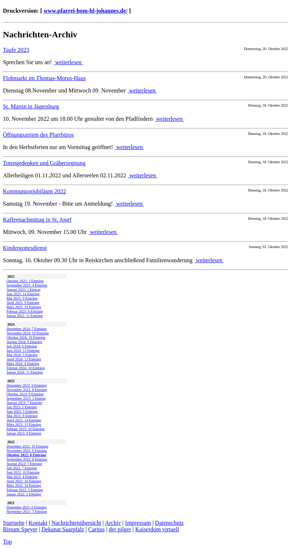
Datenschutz (169, 523)
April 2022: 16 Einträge (24, 481)
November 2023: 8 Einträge (27, 390)
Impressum (138, 523)
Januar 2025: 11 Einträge (25, 316)
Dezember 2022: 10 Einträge (27, 446)
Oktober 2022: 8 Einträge (26, 455)
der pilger (120, 529)
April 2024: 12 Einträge (24, 359)
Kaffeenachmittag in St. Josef (37, 220)
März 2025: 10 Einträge (24, 307)
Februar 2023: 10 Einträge (26, 429)
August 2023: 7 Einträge (24, 403)
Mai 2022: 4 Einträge (22, 477)
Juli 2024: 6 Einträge (22, 346)
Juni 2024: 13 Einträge (23, 351)
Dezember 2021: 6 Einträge (27, 507)
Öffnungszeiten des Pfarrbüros (38, 135)
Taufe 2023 (16, 50)
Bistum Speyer (20, 529)
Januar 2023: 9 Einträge (24, 433)
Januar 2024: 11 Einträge (25, 372)
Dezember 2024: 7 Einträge (27, 329)
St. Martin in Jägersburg (31, 106)
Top (7, 542)
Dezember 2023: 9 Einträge (27, 385)
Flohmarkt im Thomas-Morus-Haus (44, 78)
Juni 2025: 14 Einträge (23, 294)
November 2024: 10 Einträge (28, 333)
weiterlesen (68, 62)
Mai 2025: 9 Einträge (22, 298)
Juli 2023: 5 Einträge (22, 407)
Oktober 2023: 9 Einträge (25, 394)
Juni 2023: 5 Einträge (22, 411)
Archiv (113, 523)
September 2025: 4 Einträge (27, 285)
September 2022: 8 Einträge (27, 459)
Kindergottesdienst (25, 248)
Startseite (14, 523)
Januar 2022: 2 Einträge (24, 494)
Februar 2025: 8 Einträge (25, 311)
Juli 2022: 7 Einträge (22, 468)
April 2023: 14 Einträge (24, 420)
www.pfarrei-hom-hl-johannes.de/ (86, 11)
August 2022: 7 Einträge (24, 464)
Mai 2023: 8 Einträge (22, 416)
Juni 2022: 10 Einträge (23, 472)
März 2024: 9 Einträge (23, 364)
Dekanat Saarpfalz (62, 529)
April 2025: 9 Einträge (23, 303)
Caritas (96, 529)
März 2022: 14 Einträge (24, 485)
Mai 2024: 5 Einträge (22, 355)
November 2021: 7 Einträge (27, 512)
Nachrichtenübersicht (76, 523)
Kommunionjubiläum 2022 (34, 191)
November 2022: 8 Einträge (27, 451)
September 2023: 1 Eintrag (26, 398)
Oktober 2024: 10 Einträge (26, 337)
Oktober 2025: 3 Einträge (25, 281)
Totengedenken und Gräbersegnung (44, 163)
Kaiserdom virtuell (157, 529)
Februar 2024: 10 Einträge (26, 368)
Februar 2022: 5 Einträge (25, 490)
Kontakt (38, 523)
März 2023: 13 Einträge (24, 425)
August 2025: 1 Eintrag (24, 290)
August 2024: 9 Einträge (24, 342)
